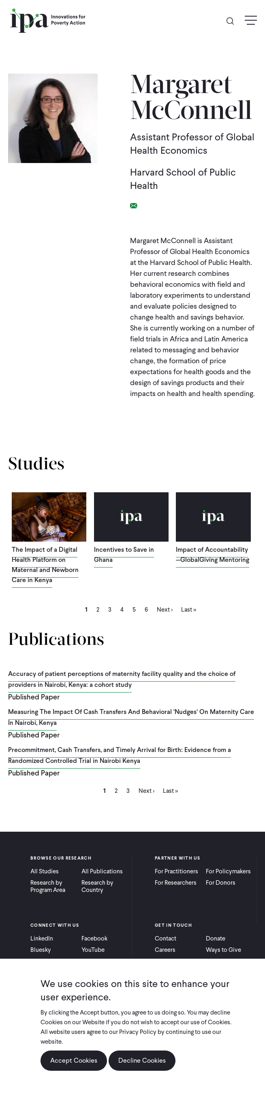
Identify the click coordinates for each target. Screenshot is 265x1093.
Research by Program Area (47, 886)
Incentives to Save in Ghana (124, 554)
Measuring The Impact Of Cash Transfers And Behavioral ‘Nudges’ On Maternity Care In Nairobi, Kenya (131, 717)
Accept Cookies (73, 1060)
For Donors (220, 882)
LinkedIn (41, 938)
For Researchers (176, 882)
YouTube (93, 949)
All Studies (44, 871)
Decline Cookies (142, 1060)
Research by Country (97, 886)
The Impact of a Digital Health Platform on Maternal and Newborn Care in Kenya (45, 564)
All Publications (102, 871)
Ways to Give (223, 949)
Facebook (94, 938)
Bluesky (40, 949)
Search (233, 20)
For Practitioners (176, 871)
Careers (165, 949)
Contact (165, 938)
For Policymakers (228, 871)
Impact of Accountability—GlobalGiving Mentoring (212, 554)
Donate (215, 938)
